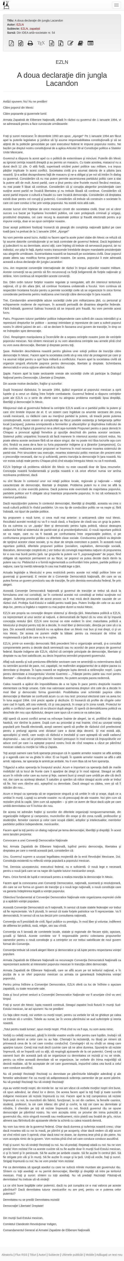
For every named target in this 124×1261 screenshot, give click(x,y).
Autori (42, 1254)
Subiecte (53, 1254)
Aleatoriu (7, 1254)
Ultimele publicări (72, 1254)
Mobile (90, 1254)
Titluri (32, 1254)
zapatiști (34, 28)
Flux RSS (21, 1254)
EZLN (20, 24)
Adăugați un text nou (109, 1254)
